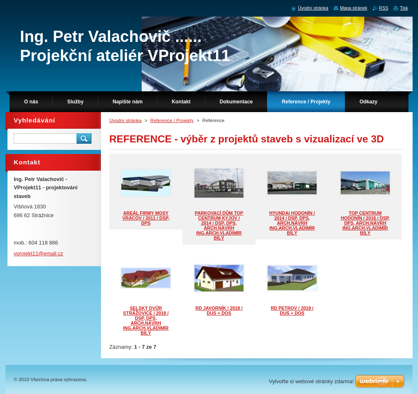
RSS (383, 7)
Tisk (404, 7)
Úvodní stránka (125, 120)
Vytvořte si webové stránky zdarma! (311, 381)
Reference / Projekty (172, 120)
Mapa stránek (353, 7)
